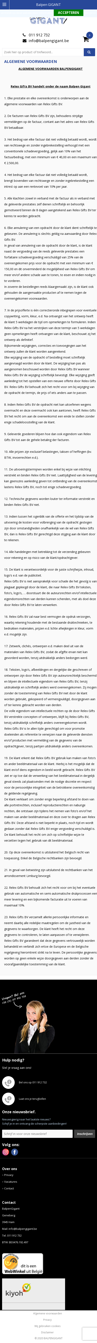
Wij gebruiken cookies (47, 1326)
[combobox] (44, 52)
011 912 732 (39, 34)
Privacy (8, 1175)
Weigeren (90, 13)
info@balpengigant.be (49, 40)
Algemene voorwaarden (47, 1313)
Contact (9, 1188)
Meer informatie (42, 13)
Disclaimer (47, 1332)
